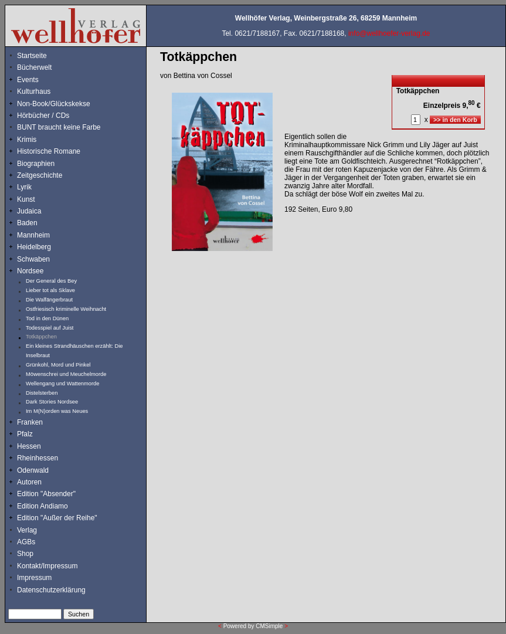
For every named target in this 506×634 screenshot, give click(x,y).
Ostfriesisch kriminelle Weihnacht (66, 309)
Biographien (36, 164)
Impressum (34, 578)
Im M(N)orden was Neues (57, 411)
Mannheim (33, 235)
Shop (25, 554)
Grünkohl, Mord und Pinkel (58, 365)
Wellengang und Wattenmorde (63, 383)
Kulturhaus (42, 91)
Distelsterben (41, 393)
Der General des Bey (51, 281)
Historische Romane (48, 151)
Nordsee (30, 271)
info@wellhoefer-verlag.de (389, 33)
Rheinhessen (37, 458)
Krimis (26, 139)
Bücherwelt (34, 67)
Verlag (27, 530)
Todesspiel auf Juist (49, 328)
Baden (27, 223)
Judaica (29, 211)
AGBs (26, 542)
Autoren (29, 482)
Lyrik (24, 187)
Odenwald (33, 470)
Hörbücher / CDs (43, 115)
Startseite (32, 56)
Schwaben (33, 259)
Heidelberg (34, 247)
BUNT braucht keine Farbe (59, 127)
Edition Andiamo (42, 506)
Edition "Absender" (46, 494)
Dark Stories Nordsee (52, 402)
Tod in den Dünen (47, 318)
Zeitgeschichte (39, 175)
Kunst (26, 199)
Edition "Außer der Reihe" (57, 518)
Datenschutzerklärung (51, 590)
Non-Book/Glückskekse (54, 104)
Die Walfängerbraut (49, 300)
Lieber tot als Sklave (50, 290)
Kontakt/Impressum (47, 566)
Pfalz (25, 434)
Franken (30, 422)
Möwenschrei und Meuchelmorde (66, 374)
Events (40, 80)
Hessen (29, 446)
